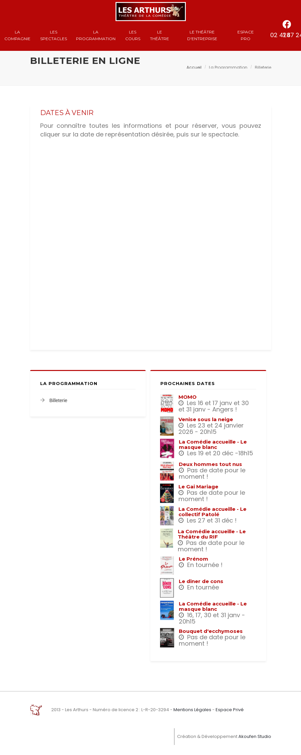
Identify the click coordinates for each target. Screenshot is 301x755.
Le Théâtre (159, 35)
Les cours (132, 35)
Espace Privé (230, 709)
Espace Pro (245, 35)
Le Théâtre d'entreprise (202, 35)
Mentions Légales (192, 709)
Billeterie (54, 400)
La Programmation (96, 35)
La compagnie (17, 35)
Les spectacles (53, 35)
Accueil (194, 67)
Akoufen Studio (254, 736)
